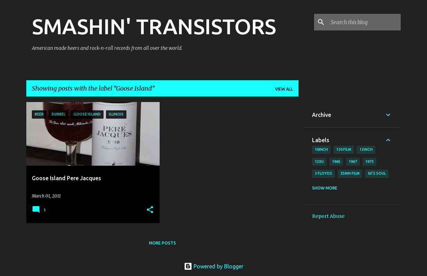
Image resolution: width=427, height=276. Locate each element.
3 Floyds (323, 173)
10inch (321, 149)
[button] (150, 210)
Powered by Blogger (213, 266)
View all (284, 89)
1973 (369, 161)
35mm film (349, 173)
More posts (162, 243)
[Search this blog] (364, 22)
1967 (353, 161)
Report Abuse (328, 216)
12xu (319, 161)
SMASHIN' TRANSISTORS (154, 26)
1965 (336, 161)
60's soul (377, 173)
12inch (366, 149)
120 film (343, 149)
